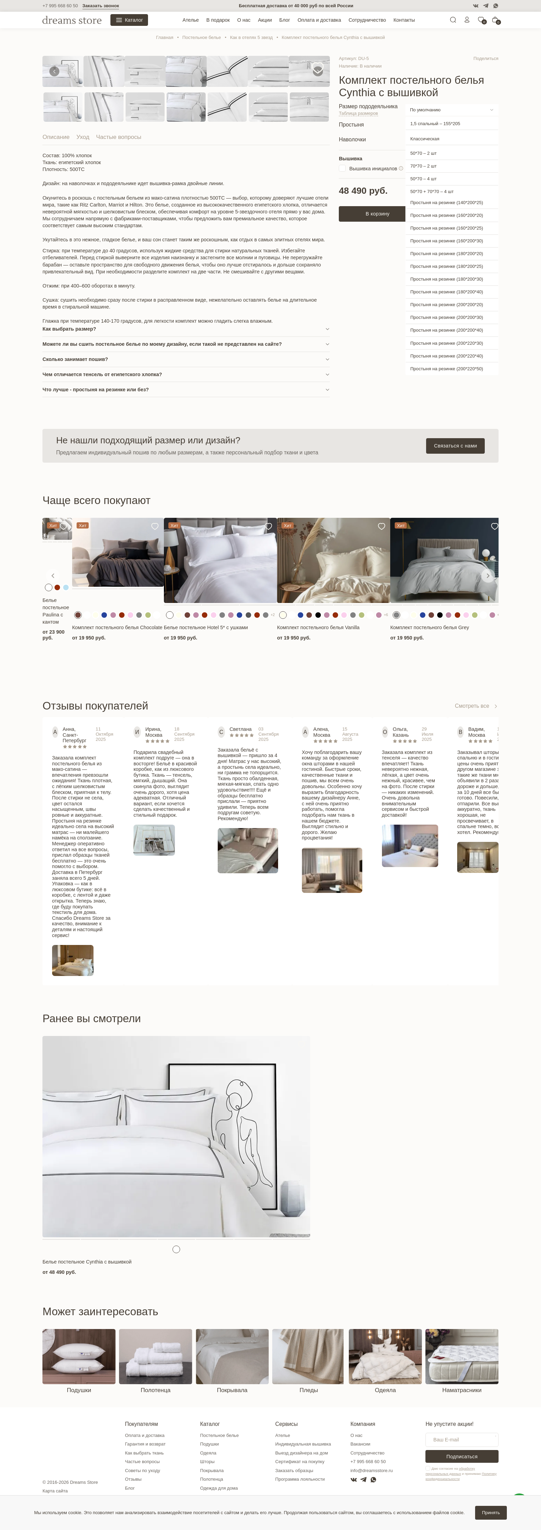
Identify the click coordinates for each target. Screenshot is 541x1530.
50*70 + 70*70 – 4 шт (432, 191)
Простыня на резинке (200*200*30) (446, 317)
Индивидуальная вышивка (303, 1444)
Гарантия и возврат (145, 1444)
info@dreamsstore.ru (372, 1470)
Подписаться (462, 1456)
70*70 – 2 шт (423, 166)
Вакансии (361, 1444)
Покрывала (212, 1470)
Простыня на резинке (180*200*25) (446, 266)
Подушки (209, 1444)
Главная (164, 37)
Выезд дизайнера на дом (301, 1453)
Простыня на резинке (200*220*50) (446, 368)
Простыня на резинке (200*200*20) (446, 304)
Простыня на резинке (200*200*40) (446, 330)
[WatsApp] (496, 6)
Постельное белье (202, 37)
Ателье (191, 20)
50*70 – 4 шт (423, 178)
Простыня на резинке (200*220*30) (446, 343)
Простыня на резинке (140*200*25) (446, 202)
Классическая (424, 138)
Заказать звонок (100, 5)
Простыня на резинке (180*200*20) (446, 253)
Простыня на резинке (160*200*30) (446, 240)
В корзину (378, 214)
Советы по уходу (142, 1470)
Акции (265, 20)
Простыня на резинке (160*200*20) (446, 215)
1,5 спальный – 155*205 (435, 123)
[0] (481, 21)
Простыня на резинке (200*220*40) (446, 356)
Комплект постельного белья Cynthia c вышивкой (333, 37)
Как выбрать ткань (144, 1453)
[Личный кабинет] (467, 21)
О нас (243, 20)
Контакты (404, 20)
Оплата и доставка (319, 20)
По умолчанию (425, 109)
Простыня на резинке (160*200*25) (446, 228)
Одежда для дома (219, 1488)
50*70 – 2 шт (423, 153)
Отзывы (133, 1479)
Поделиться (485, 58)
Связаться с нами (455, 446)
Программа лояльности (300, 1479)
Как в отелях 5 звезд (251, 37)
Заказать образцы (294, 1470)
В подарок (218, 20)
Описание (55, 137)
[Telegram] (486, 6)
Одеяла (208, 1453)
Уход (82, 137)
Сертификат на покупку (299, 1461)
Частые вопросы (118, 137)
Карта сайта (55, 1490)
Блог (284, 20)
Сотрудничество (367, 20)
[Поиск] (453, 21)
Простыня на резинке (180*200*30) (446, 279)
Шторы (207, 1461)
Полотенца (211, 1479)
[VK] (476, 6)
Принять (491, 1512)
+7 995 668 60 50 (60, 5)
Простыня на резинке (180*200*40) (446, 291)
